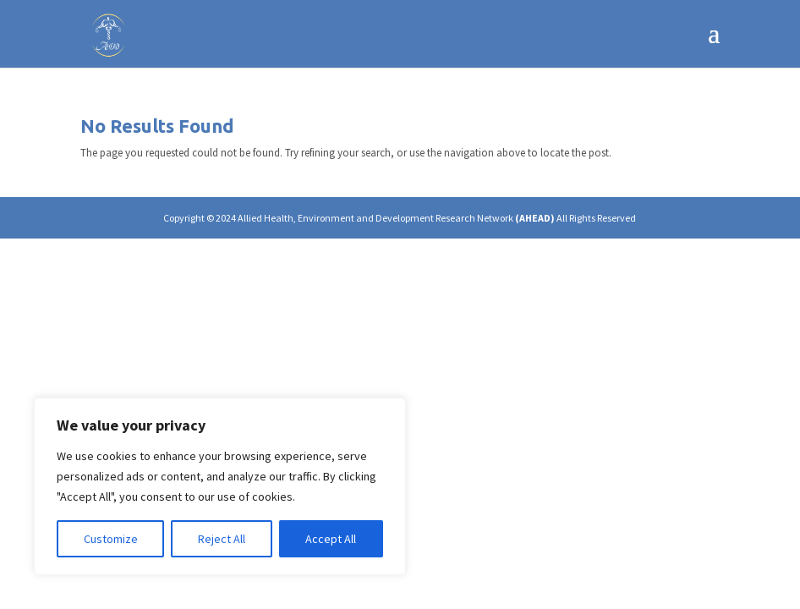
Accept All (330, 538)
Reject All (221, 538)
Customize (111, 538)
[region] (220, 486)
